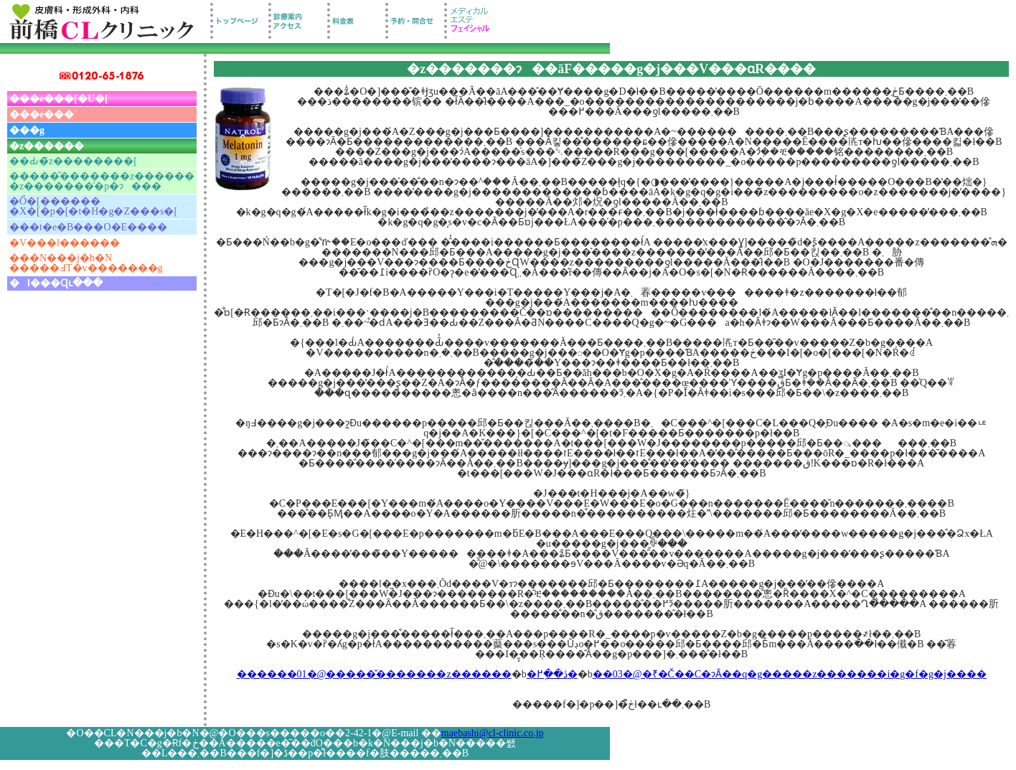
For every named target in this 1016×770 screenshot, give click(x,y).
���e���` (43, 114)
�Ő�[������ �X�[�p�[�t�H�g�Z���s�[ (93, 206)
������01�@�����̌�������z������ (374, 674)
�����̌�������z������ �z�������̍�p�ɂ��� (101, 181)
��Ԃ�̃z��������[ (73, 161)
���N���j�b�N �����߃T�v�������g (86, 263)
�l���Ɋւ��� (56, 283)
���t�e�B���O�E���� (88, 227)
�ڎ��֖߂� (552, 674)
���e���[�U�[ (58, 98)
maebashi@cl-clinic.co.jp (492, 733)
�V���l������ (64, 243)
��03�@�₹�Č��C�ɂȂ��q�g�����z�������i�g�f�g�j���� (790, 674)
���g (26, 130)
